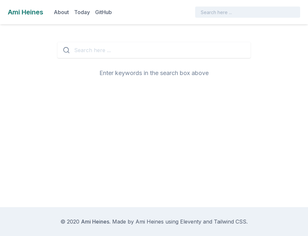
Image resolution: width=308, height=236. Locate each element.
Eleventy (190, 221)
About (61, 12)
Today (82, 12)
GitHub (103, 12)
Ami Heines (95, 221)
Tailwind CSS (230, 221)
